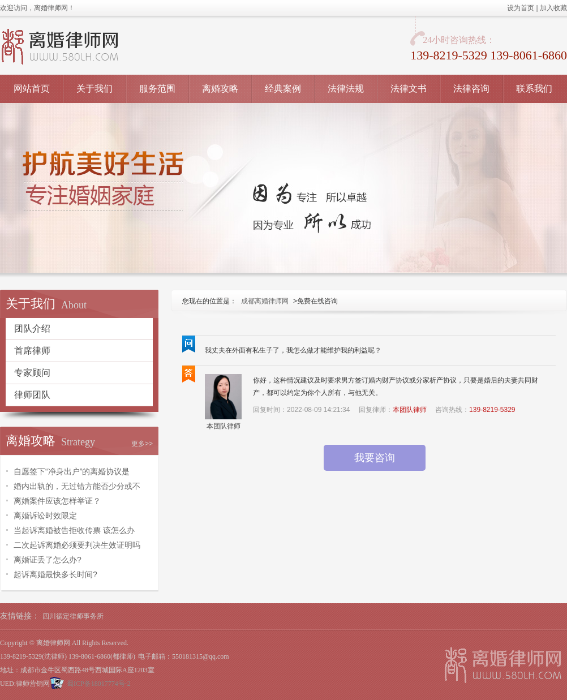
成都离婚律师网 (265, 301)
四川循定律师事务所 (73, 616)
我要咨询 (374, 457)
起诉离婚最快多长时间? (55, 574)
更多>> (142, 444)
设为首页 (520, 8)
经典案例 (283, 88)
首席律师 (32, 350)
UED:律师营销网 (25, 684)
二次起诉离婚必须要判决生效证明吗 (77, 544)
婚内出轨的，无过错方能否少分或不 (77, 486)
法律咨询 (471, 88)
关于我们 (94, 88)
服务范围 (157, 88)
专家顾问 (32, 372)
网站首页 (32, 88)
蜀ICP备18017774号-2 (99, 684)
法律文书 (408, 88)
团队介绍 (32, 328)
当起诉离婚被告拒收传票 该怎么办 (74, 530)
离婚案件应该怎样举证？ (57, 500)
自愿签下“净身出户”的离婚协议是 (72, 471)
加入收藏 (553, 8)
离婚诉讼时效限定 (45, 515)
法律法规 (346, 88)
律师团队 (32, 395)
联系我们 (534, 88)
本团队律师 (223, 426)
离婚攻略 (220, 88)
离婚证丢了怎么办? (47, 559)
